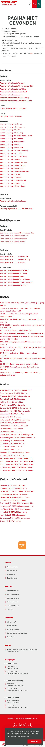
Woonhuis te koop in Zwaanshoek (12, 186)
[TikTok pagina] (30, 725)
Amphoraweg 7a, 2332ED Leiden (12, 441)
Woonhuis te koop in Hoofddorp (12, 139)
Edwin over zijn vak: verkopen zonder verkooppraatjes (19, 315)
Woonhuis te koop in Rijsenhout (12, 168)
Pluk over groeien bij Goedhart (16, 330)
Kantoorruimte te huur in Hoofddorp (13, 273)
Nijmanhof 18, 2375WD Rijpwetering (13, 512)
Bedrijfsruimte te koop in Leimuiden (13, 239)
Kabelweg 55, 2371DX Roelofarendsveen (15, 452)
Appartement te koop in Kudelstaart (13, 92)
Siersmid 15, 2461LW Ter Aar (10, 521)
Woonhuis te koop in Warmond (11, 177)
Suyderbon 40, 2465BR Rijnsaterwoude (15, 411)
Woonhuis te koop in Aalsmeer (11, 124)
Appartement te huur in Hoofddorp (13, 201)
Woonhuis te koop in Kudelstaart (12, 142)
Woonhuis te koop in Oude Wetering (13, 156)
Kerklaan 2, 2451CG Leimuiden (11, 402)
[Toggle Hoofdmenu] (43, 4)
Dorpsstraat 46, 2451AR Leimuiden (13, 399)
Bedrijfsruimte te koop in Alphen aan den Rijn (17, 233)
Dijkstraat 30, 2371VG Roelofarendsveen (15, 396)
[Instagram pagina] (25, 725)
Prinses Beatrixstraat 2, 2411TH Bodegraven (16, 435)
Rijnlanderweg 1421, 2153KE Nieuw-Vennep (16, 467)
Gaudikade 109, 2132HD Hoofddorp (13, 500)
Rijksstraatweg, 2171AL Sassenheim (13, 405)
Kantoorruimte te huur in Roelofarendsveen (16, 282)
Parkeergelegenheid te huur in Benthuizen (16, 209)
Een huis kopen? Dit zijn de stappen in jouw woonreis (21, 320)
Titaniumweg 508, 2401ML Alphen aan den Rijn (17, 438)
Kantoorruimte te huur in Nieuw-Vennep (15, 279)
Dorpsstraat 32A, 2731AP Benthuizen (14, 494)
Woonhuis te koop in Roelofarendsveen (14, 171)
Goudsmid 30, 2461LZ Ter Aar (11, 447)
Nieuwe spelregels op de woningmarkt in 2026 (22, 333)
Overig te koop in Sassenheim (11, 116)
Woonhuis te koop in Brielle (10, 130)
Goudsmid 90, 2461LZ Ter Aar (11, 449)
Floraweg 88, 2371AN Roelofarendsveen (15, 497)
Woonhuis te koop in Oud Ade (11, 154)
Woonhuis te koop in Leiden (10, 145)
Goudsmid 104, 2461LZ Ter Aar (11, 429)
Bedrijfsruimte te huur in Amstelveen (14, 257)
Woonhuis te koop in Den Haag (11, 133)
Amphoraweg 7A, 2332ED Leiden (12, 444)
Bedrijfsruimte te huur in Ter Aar (12, 263)
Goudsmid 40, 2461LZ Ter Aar (11, 432)
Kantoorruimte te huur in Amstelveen (14, 270)
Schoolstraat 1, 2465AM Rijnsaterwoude (15, 518)
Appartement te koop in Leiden (11, 95)
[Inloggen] (30, 4)
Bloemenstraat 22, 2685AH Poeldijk (13, 488)
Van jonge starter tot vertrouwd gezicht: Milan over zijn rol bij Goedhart (22, 337)
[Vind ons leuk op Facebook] (14, 725)
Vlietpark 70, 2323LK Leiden (10, 417)
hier (31, 53)
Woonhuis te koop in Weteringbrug (13, 180)
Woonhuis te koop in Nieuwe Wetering (14, 151)
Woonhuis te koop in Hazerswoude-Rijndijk (16, 136)
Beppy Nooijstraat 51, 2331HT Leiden (13, 393)
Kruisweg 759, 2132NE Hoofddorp (12, 455)
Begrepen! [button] (34, 741)
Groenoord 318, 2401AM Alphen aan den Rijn (16, 503)
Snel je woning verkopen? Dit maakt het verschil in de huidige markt (20, 309)
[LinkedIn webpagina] (20, 725)
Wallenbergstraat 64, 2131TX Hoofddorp (15, 420)
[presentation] (20, 551)
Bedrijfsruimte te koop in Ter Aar (12, 242)
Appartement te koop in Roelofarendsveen (16, 101)
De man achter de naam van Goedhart (19, 364)
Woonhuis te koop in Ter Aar (10, 174)
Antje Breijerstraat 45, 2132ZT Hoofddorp (15, 390)
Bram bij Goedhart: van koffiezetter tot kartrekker (19, 368)
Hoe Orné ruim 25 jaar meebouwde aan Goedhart (19, 354)
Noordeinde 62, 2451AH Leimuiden (13, 515)
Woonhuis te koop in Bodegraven (12, 127)
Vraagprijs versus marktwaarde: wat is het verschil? (20, 343)
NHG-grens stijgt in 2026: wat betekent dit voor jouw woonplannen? (22, 348)
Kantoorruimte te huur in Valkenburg (14, 285)
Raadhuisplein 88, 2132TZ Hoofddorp (14, 426)
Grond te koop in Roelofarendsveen (13, 108)
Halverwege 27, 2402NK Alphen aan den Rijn (16, 506)
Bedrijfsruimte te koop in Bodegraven (14, 236)
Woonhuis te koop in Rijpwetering (12, 165)
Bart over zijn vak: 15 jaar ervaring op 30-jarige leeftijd (22, 304)
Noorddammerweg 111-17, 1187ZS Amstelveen (17, 461)
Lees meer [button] (25, 736)
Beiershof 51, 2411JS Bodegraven (12, 485)
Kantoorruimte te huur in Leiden (12, 276)
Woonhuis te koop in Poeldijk (10, 159)
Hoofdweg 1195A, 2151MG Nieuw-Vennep (15, 509)
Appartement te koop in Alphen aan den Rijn (16, 86)
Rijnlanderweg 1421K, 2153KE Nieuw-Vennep (16, 470)
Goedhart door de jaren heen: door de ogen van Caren (22, 360)
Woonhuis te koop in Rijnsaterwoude (13, 162)
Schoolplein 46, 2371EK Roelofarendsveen (15, 408)
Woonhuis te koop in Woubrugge (12, 183)
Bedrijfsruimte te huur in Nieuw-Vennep (15, 260)
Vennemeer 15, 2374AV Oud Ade (12, 414)
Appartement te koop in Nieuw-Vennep (14, 98)
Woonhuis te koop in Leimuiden (11, 148)
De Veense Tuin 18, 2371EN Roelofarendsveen (17, 491)
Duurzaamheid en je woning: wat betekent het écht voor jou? (22, 326)
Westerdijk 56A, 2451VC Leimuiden (13, 423)
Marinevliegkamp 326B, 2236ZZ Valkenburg (16, 458)
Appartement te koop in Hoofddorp (13, 89)
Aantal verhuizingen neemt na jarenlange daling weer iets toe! (20, 374)
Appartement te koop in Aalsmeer (12, 83)
